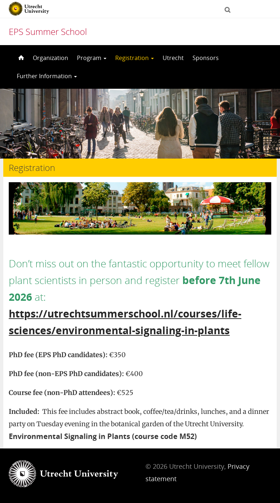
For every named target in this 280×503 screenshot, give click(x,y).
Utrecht (173, 58)
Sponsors (205, 58)
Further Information (47, 76)
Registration (134, 58)
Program (91, 58)
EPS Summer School (48, 31)
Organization (50, 58)
